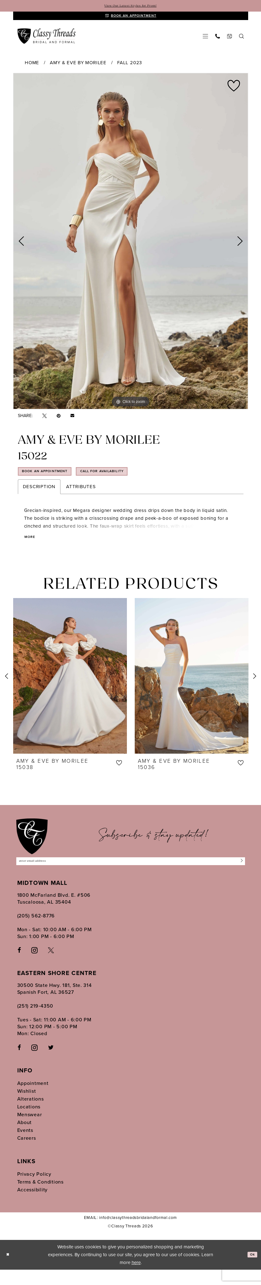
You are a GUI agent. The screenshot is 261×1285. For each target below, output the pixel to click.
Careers (26, 1153)
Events (25, 1145)
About (24, 1137)
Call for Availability (137, 480)
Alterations (30, 1114)
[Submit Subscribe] (239, 875)
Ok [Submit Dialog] (250, 1270)
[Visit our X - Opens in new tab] (51, 965)
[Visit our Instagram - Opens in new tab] (34, 965)
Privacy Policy (34, 1189)
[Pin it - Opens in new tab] (58, 421)
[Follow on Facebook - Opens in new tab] (19, 1062)
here (136, 1277)
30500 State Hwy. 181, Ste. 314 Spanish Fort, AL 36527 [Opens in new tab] (54, 1004)
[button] (205, 41)
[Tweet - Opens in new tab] (44, 421)
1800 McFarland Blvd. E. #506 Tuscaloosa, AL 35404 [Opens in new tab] (54, 914)
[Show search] (241, 41)
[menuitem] (205, 41)
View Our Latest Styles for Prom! (130, 6)
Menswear (29, 1129)
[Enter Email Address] (130, 875)
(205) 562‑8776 (36, 931)
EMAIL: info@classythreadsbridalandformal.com (130, 1233)
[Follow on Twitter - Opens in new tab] (51, 1062)
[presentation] (70, 688)
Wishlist (26, 1106)
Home (32, 68)
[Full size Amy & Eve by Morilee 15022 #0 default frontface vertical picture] (130, 247)
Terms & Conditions (40, 1197)
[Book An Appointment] (130, 19)
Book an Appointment (56, 480)
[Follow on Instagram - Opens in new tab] (34, 1062)
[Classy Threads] (47, 41)
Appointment (33, 1098)
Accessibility (32, 1205)
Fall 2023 (129, 68)
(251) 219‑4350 (35, 1021)
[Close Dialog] (9, 1270)
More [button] (31, 549)
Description (39, 497)
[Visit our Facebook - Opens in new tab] (19, 965)
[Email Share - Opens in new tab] (72, 421)
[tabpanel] (130, 247)
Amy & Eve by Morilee (78, 68)
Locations (29, 1122)
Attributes (81, 497)
